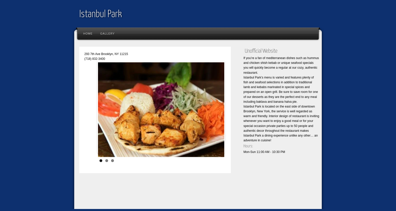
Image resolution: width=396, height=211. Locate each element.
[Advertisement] (169, 194)
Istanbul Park (100, 14)
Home (88, 33)
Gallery (107, 33)
